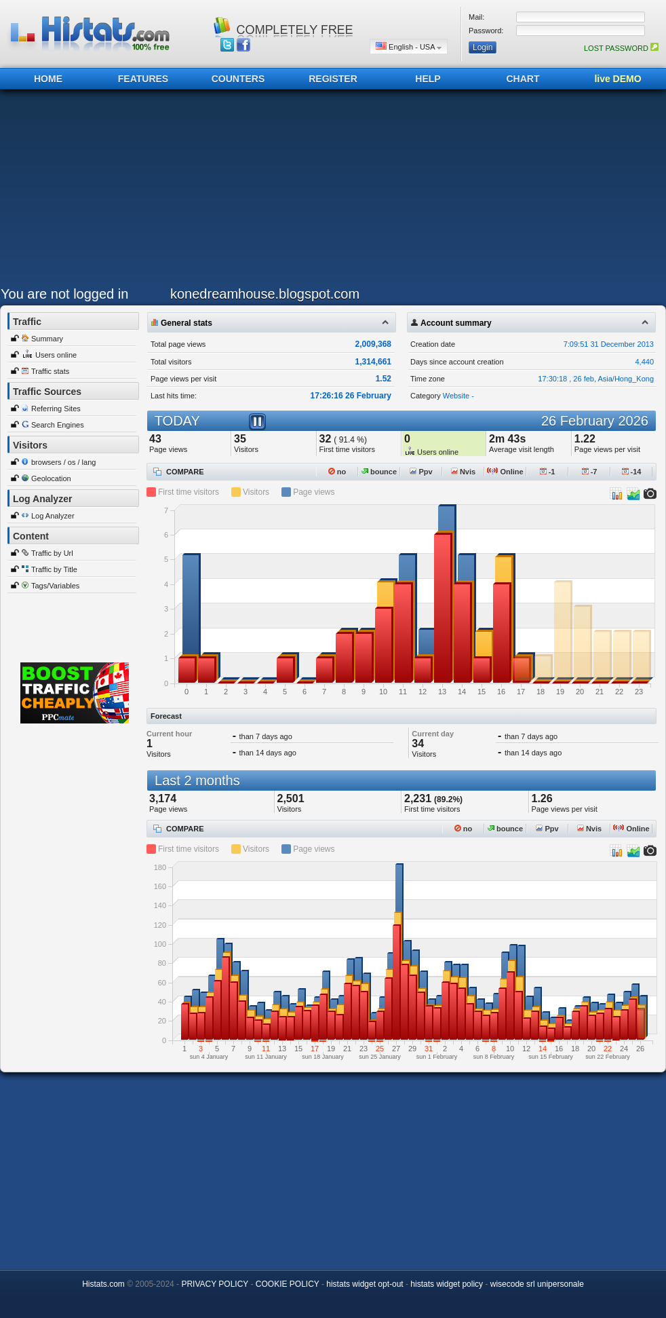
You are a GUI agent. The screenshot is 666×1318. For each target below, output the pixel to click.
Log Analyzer (53, 516)
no (337, 472)
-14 (632, 472)
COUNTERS (238, 78)
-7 (590, 472)
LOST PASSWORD (621, 48)
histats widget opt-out (364, 1284)
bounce (379, 472)
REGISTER (333, 78)
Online (505, 472)
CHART (523, 78)
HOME (48, 78)
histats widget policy (446, 1284)
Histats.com (103, 1284)
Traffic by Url (52, 553)
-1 (547, 472)
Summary (47, 339)
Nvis (463, 472)
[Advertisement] (212, 191)
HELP (427, 78)
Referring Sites (56, 408)
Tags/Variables (55, 586)
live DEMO (617, 78)
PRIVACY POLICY (214, 1284)
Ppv (421, 472)
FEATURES (143, 78)
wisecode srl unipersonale (537, 1284)
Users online (56, 355)
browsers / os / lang (63, 462)
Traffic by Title (54, 569)
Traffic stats (50, 371)
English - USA (409, 46)
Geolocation (51, 478)
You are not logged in (64, 293)
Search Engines (57, 425)
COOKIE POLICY (287, 1284)
